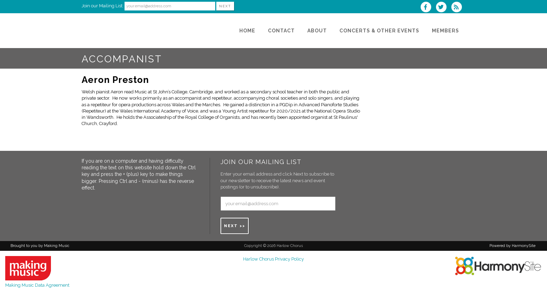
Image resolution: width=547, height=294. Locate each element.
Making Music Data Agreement (37, 285)
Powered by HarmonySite (512, 245)
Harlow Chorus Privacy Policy (273, 259)
